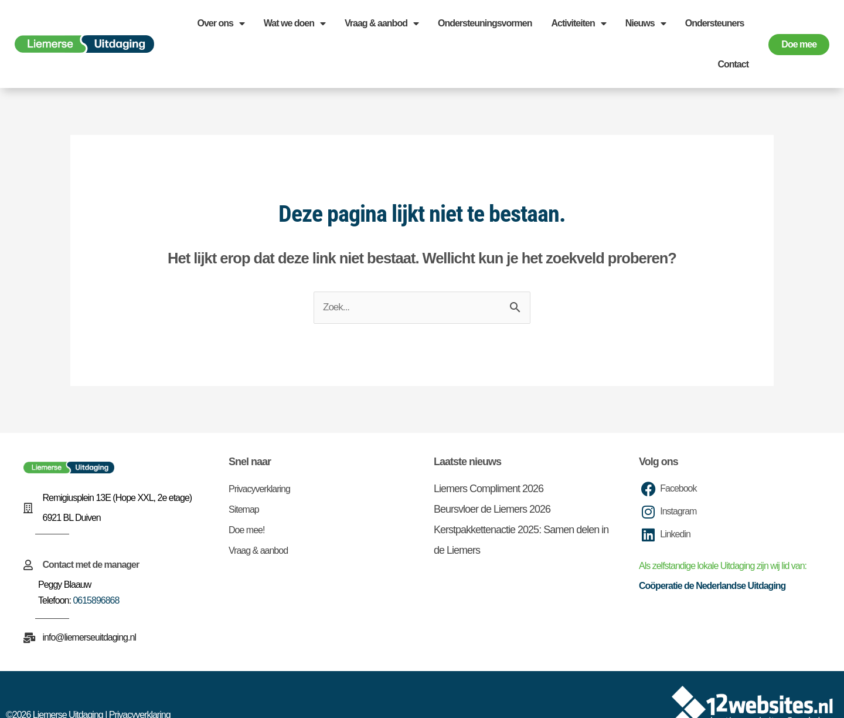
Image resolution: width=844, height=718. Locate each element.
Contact (732, 64)
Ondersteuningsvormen (485, 23)
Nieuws (645, 23)
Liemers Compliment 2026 (488, 489)
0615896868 (96, 600)
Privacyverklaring (259, 489)
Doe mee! (246, 530)
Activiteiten (578, 23)
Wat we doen (294, 23)
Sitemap (244, 509)
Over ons (220, 23)
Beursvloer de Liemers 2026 (492, 509)
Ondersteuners (714, 23)
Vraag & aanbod (381, 23)
